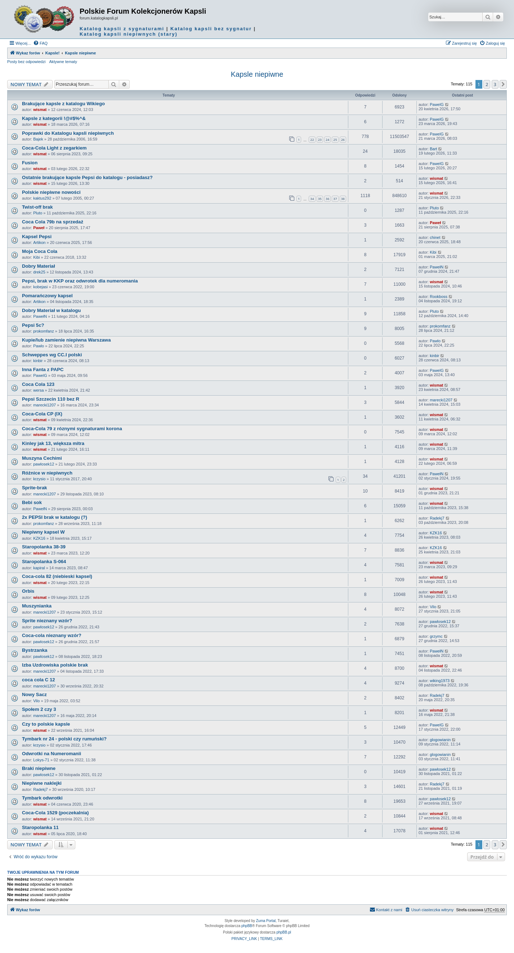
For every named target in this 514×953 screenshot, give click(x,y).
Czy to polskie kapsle (46, 724)
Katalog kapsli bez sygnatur (211, 28)
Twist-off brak (37, 207)
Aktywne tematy (63, 61)
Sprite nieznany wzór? (47, 620)
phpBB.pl (283, 932)
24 (327, 139)
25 (335, 139)
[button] (503, 84)
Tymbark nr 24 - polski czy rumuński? (64, 739)
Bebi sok (32, 502)
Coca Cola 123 (38, 384)
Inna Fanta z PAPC (43, 369)
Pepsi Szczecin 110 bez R (50, 399)
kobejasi (40, 287)
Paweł (38, 228)
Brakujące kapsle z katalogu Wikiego (63, 103)
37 (335, 198)
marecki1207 (44, 405)
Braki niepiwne (38, 768)
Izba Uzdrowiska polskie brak (55, 665)
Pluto (37, 213)
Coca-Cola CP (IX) (42, 414)
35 (320, 198)
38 (343, 198)
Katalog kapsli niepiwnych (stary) (129, 34)
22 (312, 139)
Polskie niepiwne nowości (51, 192)
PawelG (437, 104)
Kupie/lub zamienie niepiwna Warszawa (66, 340)
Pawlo (38, 346)
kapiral (39, 568)
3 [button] (495, 84)
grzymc (436, 636)
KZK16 (39, 538)
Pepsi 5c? (33, 325)
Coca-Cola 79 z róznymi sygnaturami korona (72, 428)
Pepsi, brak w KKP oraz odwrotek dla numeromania (80, 281)
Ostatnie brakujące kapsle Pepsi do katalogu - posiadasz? (87, 177)
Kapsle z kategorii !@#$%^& (54, 118)
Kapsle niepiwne (257, 74)
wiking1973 (440, 680)
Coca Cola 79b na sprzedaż (52, 221)
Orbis (28, 591)
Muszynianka (37, 606)
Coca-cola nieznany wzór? (51, 635)
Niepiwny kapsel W (43, 532)
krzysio (39, 479)
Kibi (36, 257)
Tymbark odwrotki (42, 798)
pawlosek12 (43, 464)
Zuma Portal (266, 921)
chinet (435, 237)
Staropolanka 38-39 (44, 546)
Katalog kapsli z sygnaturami (122, 28)
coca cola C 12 (38, 679)
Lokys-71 (41, 760)
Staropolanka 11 (40, 827)
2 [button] (487, 84)
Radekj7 (437, 518)
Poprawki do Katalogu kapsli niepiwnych (68, 133)
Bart (433, 149)
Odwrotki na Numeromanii (51, 753)
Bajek (38, 139)
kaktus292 (42, 198)
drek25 (39, 272)
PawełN (436, 267)
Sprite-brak (34, 487)
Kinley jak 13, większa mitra (53, 443)
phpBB (246, 926)
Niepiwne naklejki (42, 783)
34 (312, 198)
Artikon (39, 242)
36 (327, 198)
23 (320, 139)
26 (343, 139)
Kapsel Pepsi (37, 236)
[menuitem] (40, 43)
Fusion (29, 162)
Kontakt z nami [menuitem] (386, 909)
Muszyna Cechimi (42, 458)
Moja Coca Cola (39, 251)
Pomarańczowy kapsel (47, 295)
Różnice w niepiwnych (47, 473)
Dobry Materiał (38, 266)
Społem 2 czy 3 (39, 709)
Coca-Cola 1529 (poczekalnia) (55, 812)
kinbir (38, 361)
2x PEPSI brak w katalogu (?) (54, 517)
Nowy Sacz (34, 694)
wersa (38, 390)
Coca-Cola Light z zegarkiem (54, 148)
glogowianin (440, 740)
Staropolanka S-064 (44, 561)
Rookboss (438, 296)
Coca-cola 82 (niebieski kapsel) (57, 576)
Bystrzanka (34, 650)
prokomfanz (43, 331)
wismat (39, 109)
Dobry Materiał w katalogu (51, 310)
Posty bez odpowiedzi (26, 61)
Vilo (433, 607)
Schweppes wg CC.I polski (52, 354)
